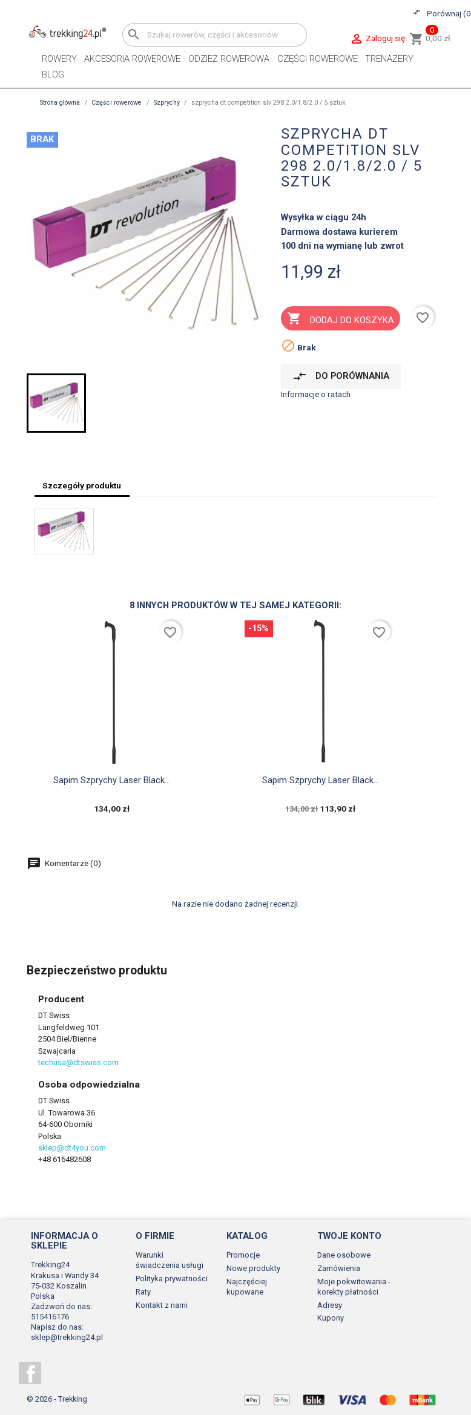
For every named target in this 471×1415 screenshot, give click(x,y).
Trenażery (389, 58)
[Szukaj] (214, 35)
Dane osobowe (344, 1254)
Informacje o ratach (316, 394)
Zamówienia (338, 1268)
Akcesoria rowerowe (132, 58)
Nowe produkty (253, 1268)
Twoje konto (349, 1235)
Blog (53, 74)
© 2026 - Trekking (57, 1399)
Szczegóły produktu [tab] (81, 485)
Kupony (330, 1317)
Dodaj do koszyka (340, 319)
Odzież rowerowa (228, 58)
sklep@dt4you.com (72, 1147)
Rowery (59, 58)
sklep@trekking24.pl (67, 1337)
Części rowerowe (317, 58)
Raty (143, 1291)
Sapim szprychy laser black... (111, 780)
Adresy (329, 1305)
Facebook (30, 1373)
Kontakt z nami (162, 1305)
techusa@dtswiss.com (78, 1062)
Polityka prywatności (172, 1278)
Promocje (243, 1254)
